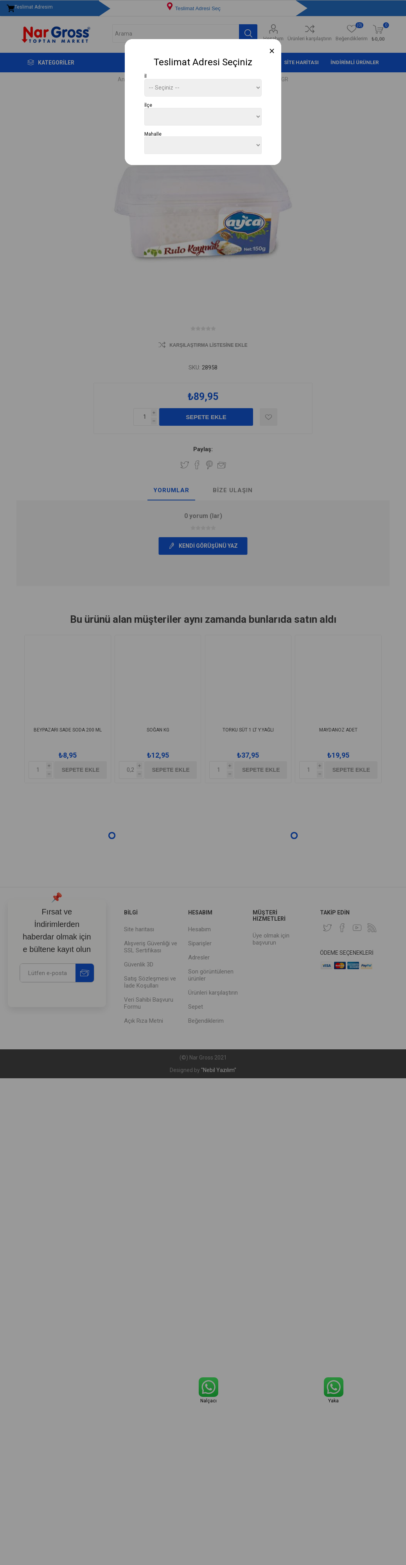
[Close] (272, 51)
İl (145, 76)
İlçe (148, 105)
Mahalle (153, 133)
